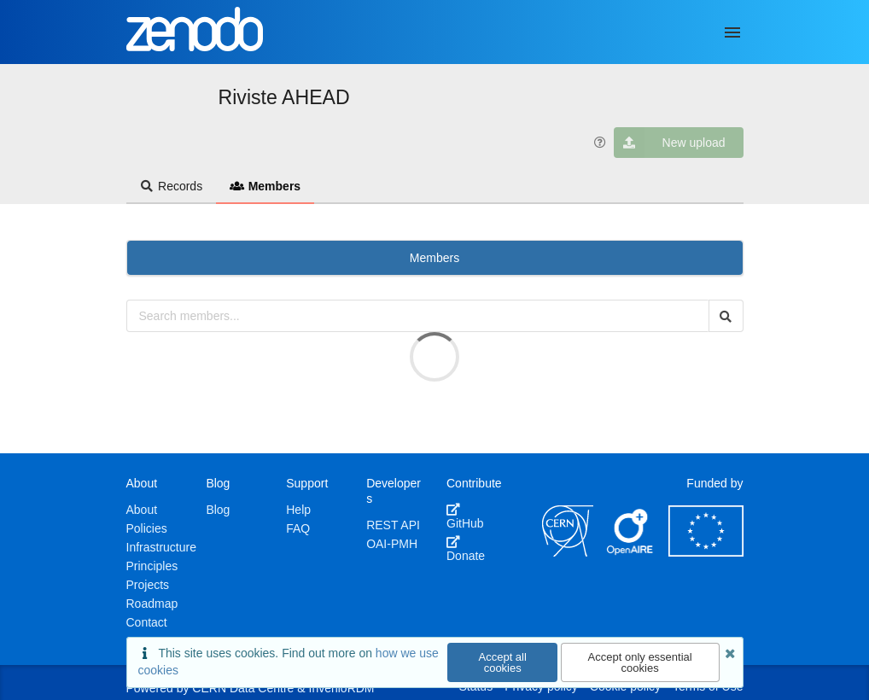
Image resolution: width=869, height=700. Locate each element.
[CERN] (567, 552)
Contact (146, 622)
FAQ (298, 528)
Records (171, 186)
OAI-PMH (391, 544)
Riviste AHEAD (284, 97)
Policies (146, 528)
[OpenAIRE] (630, 552)
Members (265, 186)
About (142, 509)
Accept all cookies (503, 662)
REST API (393, 525)
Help (298, 509)
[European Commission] (706, 552)
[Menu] (732, 32)
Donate (465, 549)
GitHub (465, 516)
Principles (152, 566)
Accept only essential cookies (640, 662)
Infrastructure (161, 547)
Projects (148, 585)
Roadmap (152, 603)
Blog (218, 509)
